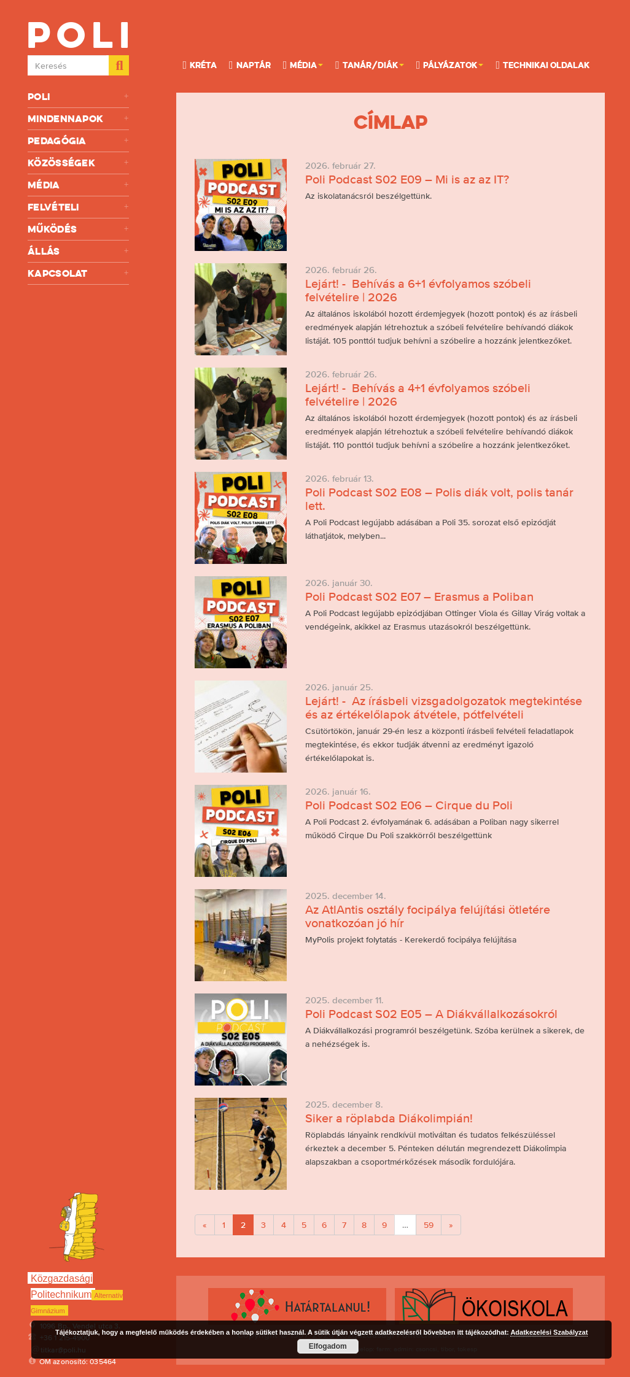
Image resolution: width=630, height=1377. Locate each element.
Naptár (250, 64)
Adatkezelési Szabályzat (549, 1332)
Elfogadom (328, 1346)
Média (78, 185)
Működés (78, 229)
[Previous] (205, 1224)
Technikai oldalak (542, 64)
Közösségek (78, 162)
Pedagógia (78, 140)
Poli (78, 96)
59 (429, 1225)
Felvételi (78, 207)
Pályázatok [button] (450, 64)
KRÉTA (199, 64)
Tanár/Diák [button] (369, 64)
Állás (78, 251)
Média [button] (303, 64)
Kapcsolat (78, 273)
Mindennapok (78, 118)
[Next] (451, 1224)
